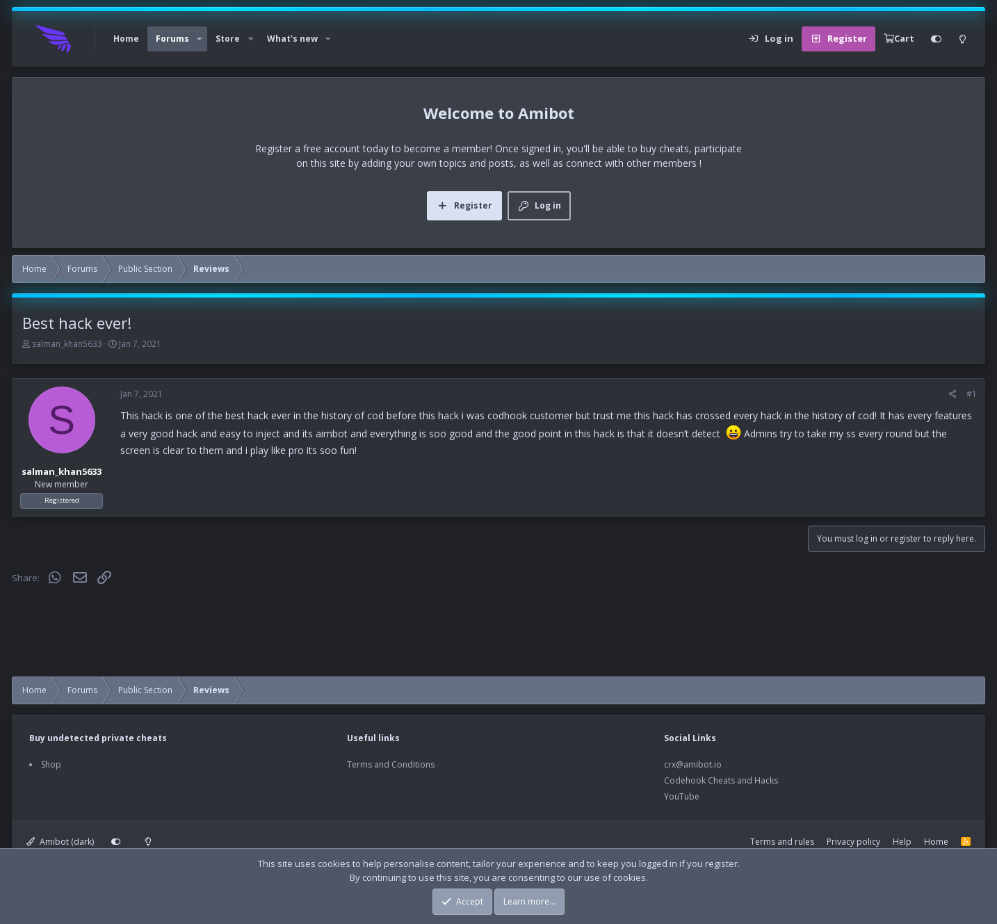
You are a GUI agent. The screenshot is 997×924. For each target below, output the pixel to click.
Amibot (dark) (60, 842)
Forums (172, 38)
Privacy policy (853, 842)
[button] (199, 38)
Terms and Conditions (391, 764)
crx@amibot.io (693, 764)
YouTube (681, 796)
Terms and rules (782, 842)
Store (228, 38)
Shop (51, 764)
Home (126, 38)
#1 (971, 394)
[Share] (953, 394)
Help (902, 842)
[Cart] (899, 38)
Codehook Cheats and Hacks (721, 780)
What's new (292, 38)
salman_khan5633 (67, 344)
